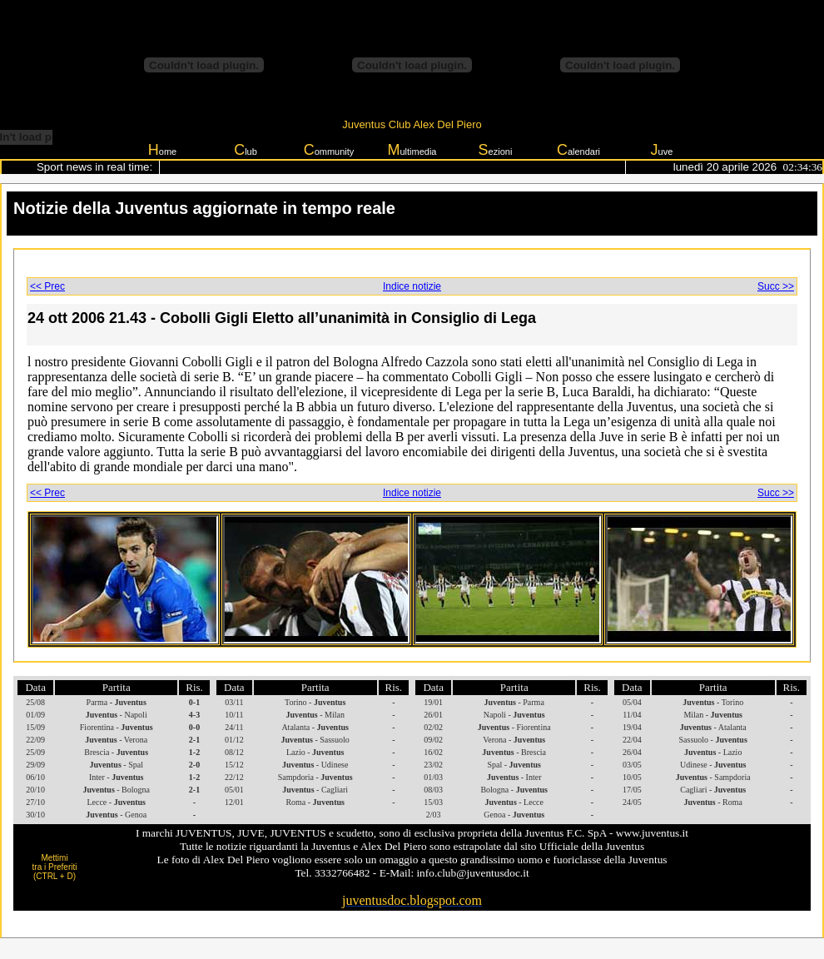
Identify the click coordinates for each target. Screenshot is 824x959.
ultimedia (411, 150)
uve (662, 150)
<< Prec (47, 286)
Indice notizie (412, 286)
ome (162, 150)
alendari (578, 150)
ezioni (496, 150)
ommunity (329, 150)
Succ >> (775, 286)
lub (245, 150)
